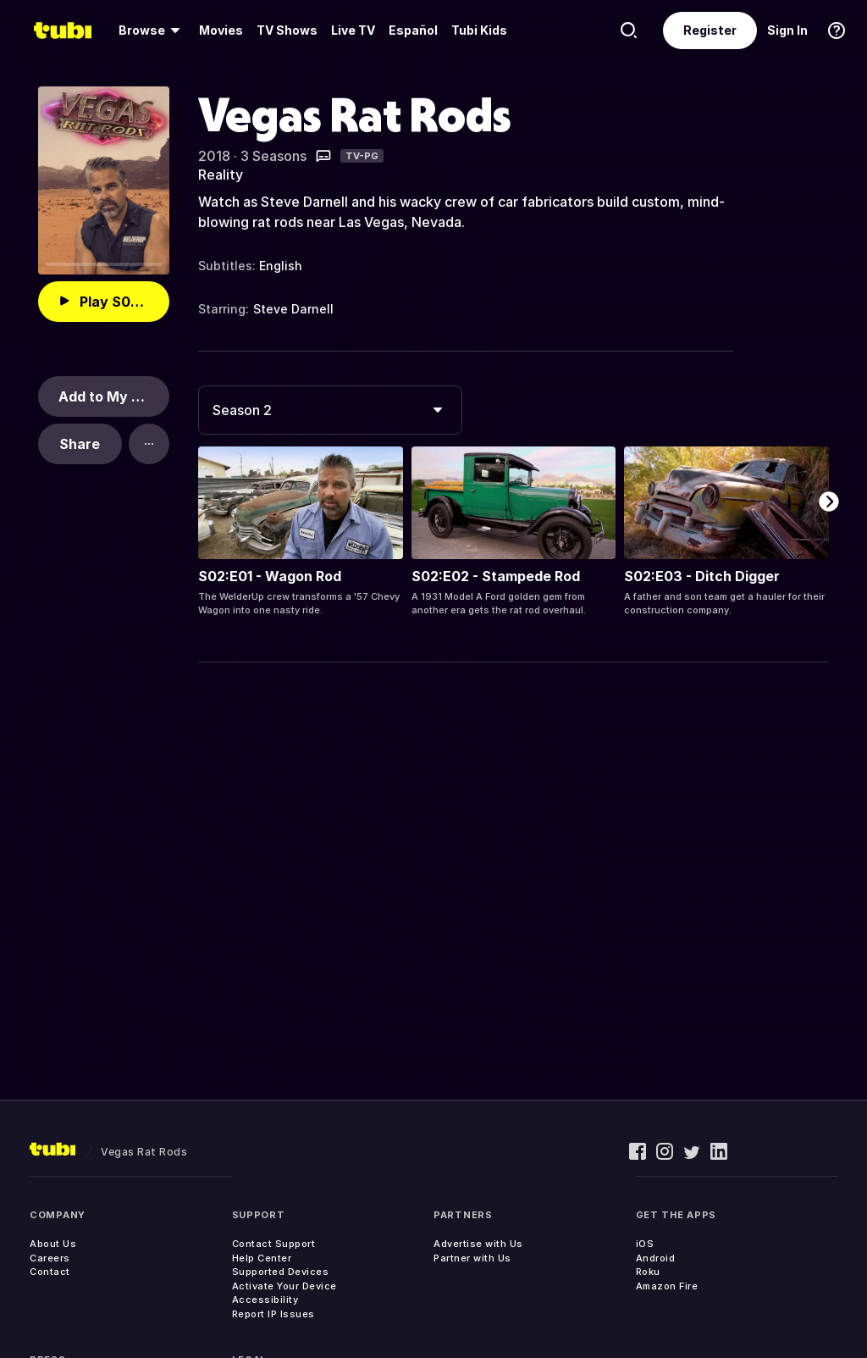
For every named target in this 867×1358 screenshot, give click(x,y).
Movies (221, 30)
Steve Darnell (293, 309)
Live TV (353, 30)
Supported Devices (280, 1272)
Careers (50, 1258)
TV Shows (287, 30)
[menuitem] (152, 30)
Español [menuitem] (413, 30)
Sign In (787, 30)
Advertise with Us (478, 1244)
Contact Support (274, 1244)
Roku (648, 1272)
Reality (220, 174)
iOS (645, 1244)
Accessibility (265, 1299)
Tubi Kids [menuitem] (479, 30)
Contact (50, 1272)
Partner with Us (472, 1258)
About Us (53, 1244)
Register (710, 30)
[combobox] (330, 410)
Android (656, 1258)
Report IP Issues (273, 1314)
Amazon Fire (667, 1286)
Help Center (262, 1258)
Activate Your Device (284, 1286)
